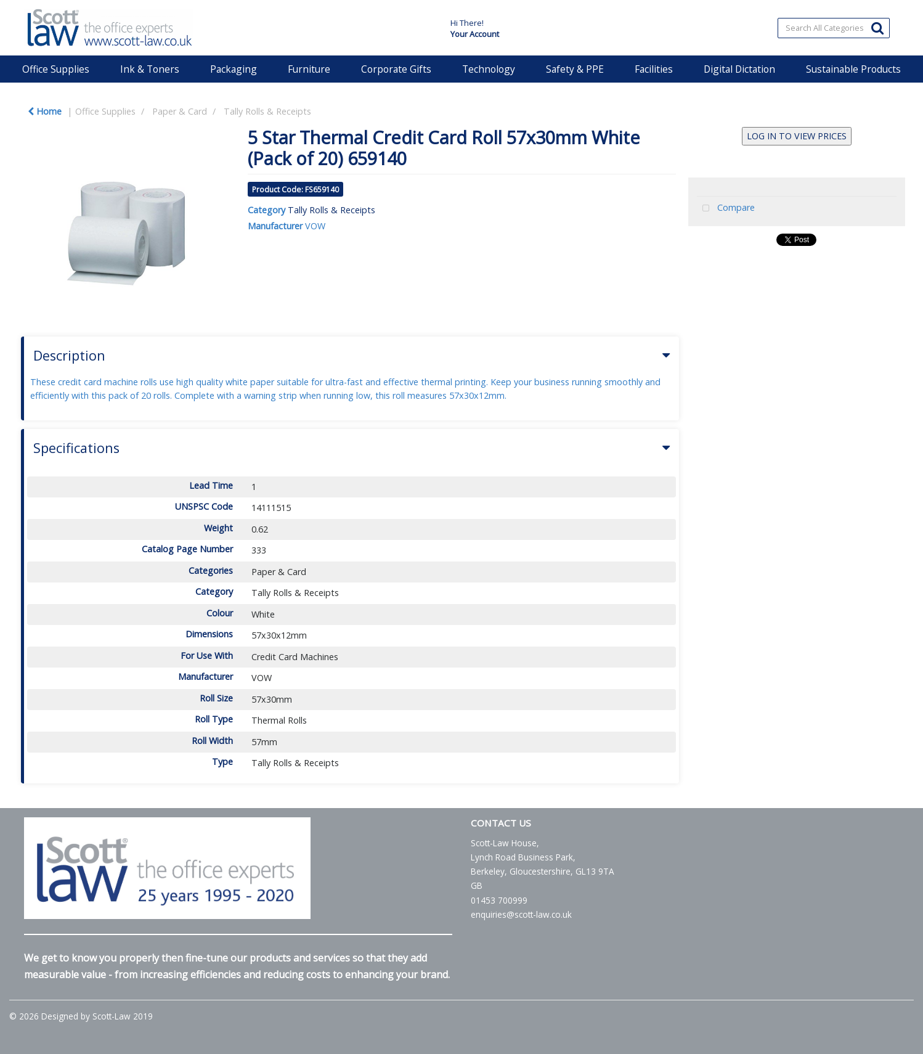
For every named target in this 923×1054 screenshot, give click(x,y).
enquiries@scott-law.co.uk (521, 914)
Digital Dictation (739, 69)
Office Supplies (55, 69)
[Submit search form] (877, 27)
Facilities (654, 69)
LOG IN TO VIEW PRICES (797, 136)
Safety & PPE (575, 69)
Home (45, 111)
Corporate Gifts (396, 69)
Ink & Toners (149, 69)
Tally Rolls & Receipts (267, 111)
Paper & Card (179, 111)
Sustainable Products (853, 69)
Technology (488, 69)
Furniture (309, 69)
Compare (726, 209)
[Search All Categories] (834, 28)
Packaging (233, 69)
